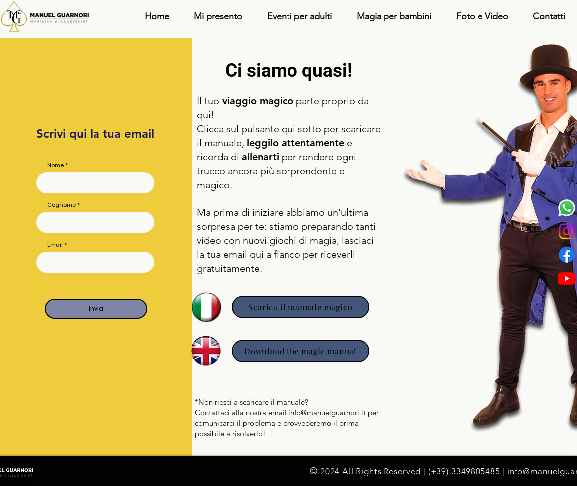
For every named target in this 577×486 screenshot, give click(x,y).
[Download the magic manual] (300, 351)
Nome (55, 165)
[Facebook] (566, 254)
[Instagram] (566, 231)
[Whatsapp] (566, 207)
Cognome (61, 205)
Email (55, 245)
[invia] (96, 309)
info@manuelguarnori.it (327, 412)
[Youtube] (566, 278)
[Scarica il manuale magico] (300, 307)
